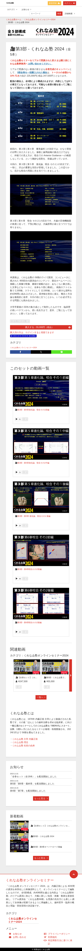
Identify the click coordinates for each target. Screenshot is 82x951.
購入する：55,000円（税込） (47, 327)
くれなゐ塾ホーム (13, 19)
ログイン (69, 3)
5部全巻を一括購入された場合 (32, 72)
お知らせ (26, 9)
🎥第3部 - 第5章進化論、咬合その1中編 (32, 463)
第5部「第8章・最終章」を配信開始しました (32, 783)
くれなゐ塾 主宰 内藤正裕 (25, 739)
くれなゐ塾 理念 (20, 742)
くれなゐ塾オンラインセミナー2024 (39, 19)
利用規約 (51, 937)
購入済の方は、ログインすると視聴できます (32, 332)
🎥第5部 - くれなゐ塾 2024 (55, 677)
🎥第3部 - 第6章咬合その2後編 (28, 622)
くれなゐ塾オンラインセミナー (30, 880)
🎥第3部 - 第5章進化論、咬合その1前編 (32, 410)
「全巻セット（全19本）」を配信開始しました (33, 776)
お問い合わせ (18, 937)
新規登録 (54, 3)
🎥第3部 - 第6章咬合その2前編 (28, 569)
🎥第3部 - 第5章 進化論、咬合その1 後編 (32, 516)
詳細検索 (70, 13)
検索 (59, 13)
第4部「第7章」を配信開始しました (28, 791)
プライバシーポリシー (57, 934)
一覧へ (41, 697)
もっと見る (41, 798)
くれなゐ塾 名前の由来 (23, 745)
